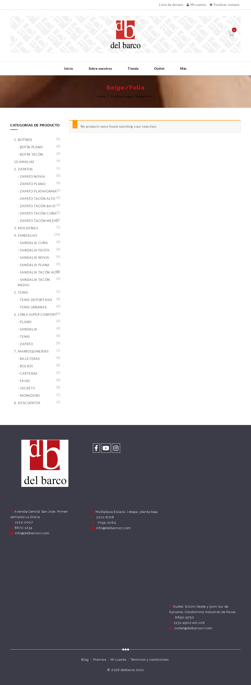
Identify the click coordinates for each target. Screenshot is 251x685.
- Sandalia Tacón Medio (34, 282)
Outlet (159, 68)
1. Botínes (23, 140)
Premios (99, 659)
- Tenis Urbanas (32, 307)
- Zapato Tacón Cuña (37, 213)
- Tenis (24, 337)
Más (183, 68)
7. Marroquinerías (31, 351)
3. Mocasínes (26, 228)
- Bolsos (25, 366)
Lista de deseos (171, 4)
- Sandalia (27, 329)
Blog (85, 659)
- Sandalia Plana (34, 265)
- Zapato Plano (32, 184)
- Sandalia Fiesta (34, 250)
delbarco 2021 (132, 670)
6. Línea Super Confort (35, 314)
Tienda (133, 68)
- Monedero (29, 395)
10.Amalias (24, 162)
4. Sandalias (25, 235)
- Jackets (26, 388)
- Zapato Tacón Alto (36, 199)
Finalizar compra (224, 5)
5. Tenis (21, 292)
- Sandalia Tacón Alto (39, 272)
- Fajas (24, 381)
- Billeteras (29, 359)
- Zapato (25, 344)
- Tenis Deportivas (35, 300)
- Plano (25, 322)
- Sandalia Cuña (33, 243)
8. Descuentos (27, 403)
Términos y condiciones (149, 659)
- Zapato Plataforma (37, 191)
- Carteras (28, 373)
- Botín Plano (30, 147)
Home (101, 96)
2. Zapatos (23, 169)
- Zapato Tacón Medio (38, 221)
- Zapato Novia (31, 176)
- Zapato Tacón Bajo (36, 206)
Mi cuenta (196, 5)
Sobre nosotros (100, 68)
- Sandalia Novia (33, 258)
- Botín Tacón (30, 154)
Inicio (68, 68)
